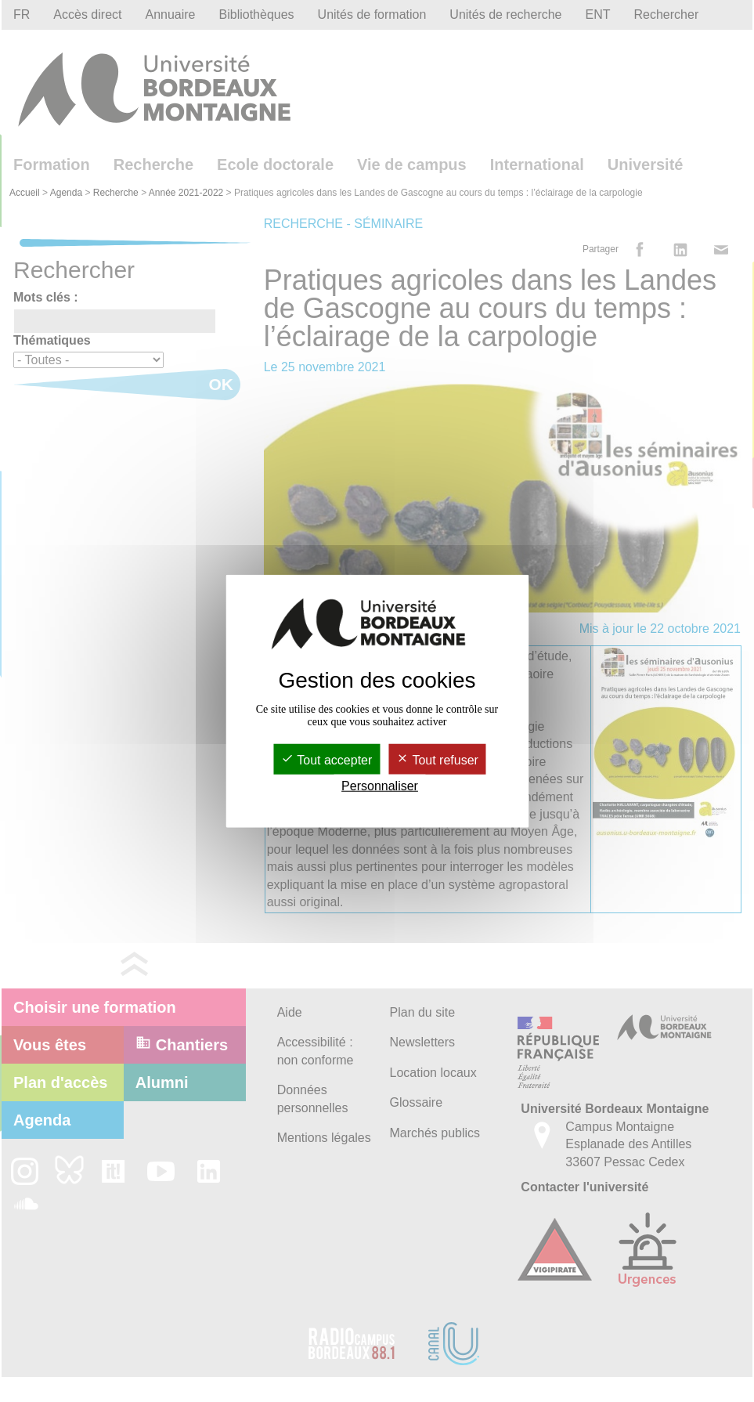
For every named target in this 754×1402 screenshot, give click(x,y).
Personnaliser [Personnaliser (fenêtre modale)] (379, 786)
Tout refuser (437, 760)
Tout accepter (326, 760)
